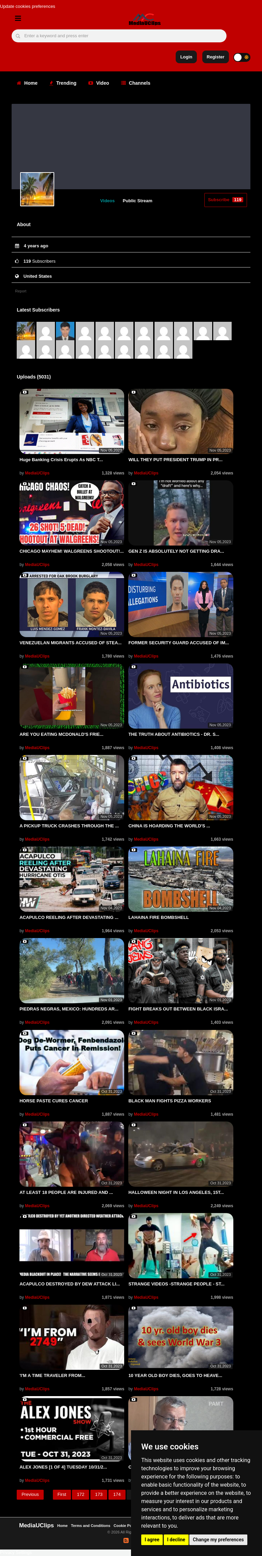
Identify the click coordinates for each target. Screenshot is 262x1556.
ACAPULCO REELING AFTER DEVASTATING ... (68, 917)
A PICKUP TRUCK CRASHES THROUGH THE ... (69, 825)
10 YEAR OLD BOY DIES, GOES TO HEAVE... (175, 1375)
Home (27, 83)
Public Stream (137, 200)
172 (80, 1494)
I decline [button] (176, 1539)
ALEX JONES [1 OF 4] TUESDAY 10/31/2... (63, 1467)
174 (117, 1494)
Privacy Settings (16, 1552)
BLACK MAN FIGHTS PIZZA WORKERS (169, 1100)
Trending (62, 83)
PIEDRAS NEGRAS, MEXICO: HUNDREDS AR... (68, 1008)
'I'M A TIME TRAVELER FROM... (52, 1375)
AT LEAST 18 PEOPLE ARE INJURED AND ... (66, 1192)
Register (215, 56)
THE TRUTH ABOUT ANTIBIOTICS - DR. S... (173, 734)
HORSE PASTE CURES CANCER (53, 1100)
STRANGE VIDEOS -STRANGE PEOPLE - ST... (176, 1283)
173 (99, 1494)
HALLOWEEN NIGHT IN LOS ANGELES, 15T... (176, 1192)
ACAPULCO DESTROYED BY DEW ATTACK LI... (69, 1283)
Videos (107, 200)
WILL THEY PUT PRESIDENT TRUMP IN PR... (175, 459)
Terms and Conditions (90, 1526)
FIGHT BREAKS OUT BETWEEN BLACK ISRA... (178, 1008)
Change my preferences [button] (218, 1539)
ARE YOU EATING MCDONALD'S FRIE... (61, 734)
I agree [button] (152, 1539)
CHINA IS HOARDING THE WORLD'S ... (169, 825)
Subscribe (225, 199)
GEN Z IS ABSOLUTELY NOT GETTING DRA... (176, 551)
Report (20, 291)
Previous (30, 1494)
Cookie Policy (126, 1526)
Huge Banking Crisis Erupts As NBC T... (61, 459)
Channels (135, 83)
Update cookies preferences (27, 6)
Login (186, 56)
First (62, 1494)
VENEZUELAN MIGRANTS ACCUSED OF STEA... (70, 642)
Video (98, 83)
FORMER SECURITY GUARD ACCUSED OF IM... (178, 642)
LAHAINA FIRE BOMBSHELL (158, 917)
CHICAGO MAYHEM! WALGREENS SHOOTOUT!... (71, 551)
